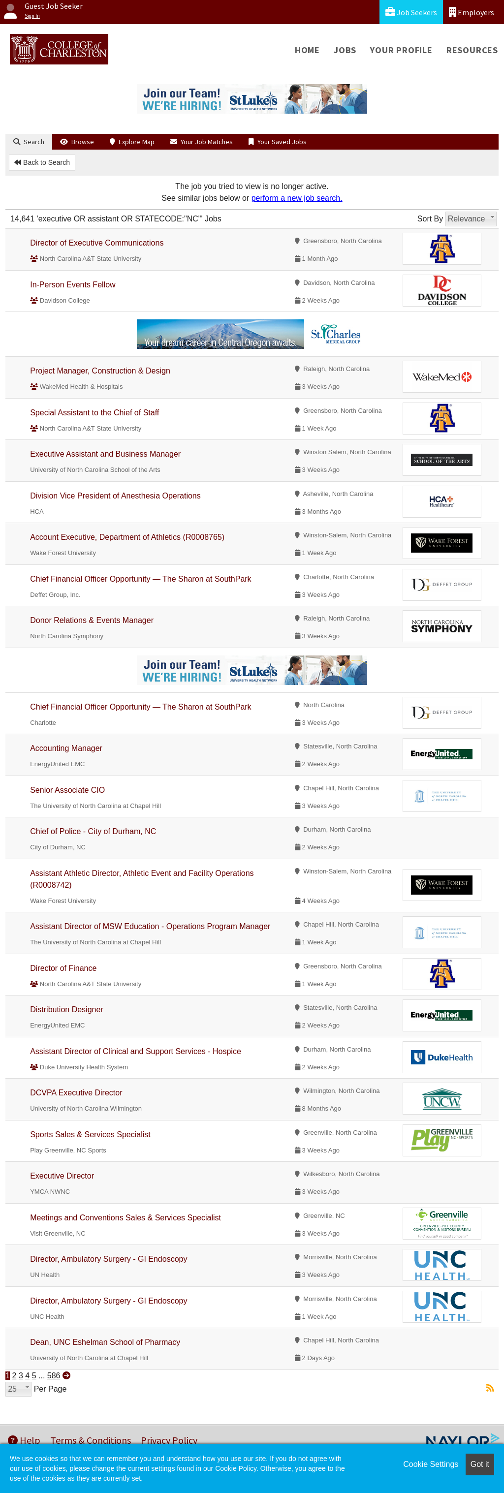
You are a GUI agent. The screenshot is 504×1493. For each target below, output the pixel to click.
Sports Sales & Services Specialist (90, 1134)
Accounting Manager (66, 748)
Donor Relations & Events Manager (92, 620)
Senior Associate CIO (67, 790)
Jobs (345, 50)
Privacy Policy (169, 1440)
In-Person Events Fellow (72, 284)
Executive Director (62, 1176)
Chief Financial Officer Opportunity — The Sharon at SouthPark (140, 579)
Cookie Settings (430, 1464)
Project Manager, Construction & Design (100, 371)
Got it (480, 1464)
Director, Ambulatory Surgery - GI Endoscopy (108, 1259)
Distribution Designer (66, 1009)
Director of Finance (63, 968)
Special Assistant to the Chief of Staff (94, 412)
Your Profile (401, 50)
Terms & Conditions (90, 1440)
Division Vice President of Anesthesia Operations (115, 496)
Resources (472, 50)
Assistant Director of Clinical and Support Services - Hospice (135, 1051)
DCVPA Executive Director (76, 1093)
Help (24, 1440)
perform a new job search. (297, 198)
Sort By (430, 219)
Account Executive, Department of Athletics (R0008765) (127, 537)
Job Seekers (411, 12)
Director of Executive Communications (96, 243)
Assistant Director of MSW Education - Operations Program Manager (150, 926)
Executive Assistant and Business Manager (105, 454)
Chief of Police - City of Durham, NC (93, 831)
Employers (471, 12)
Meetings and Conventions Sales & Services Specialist (125, 1217)
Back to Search (42, 162)
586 (54, 1375)
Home (307, 50)
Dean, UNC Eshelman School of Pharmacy (105, 1342)
